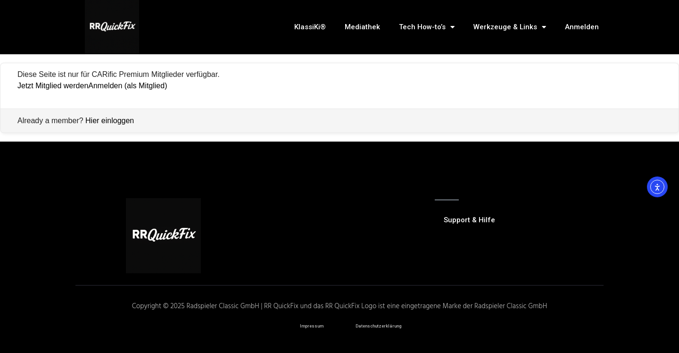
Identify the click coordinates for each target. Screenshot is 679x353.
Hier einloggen (109, 121)
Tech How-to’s (427, 27)
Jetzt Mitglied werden (52, 86)
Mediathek (362, 27)
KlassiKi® (310, 27)
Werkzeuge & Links (509, 27)
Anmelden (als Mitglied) (127, 86)
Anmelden (582, 27)
